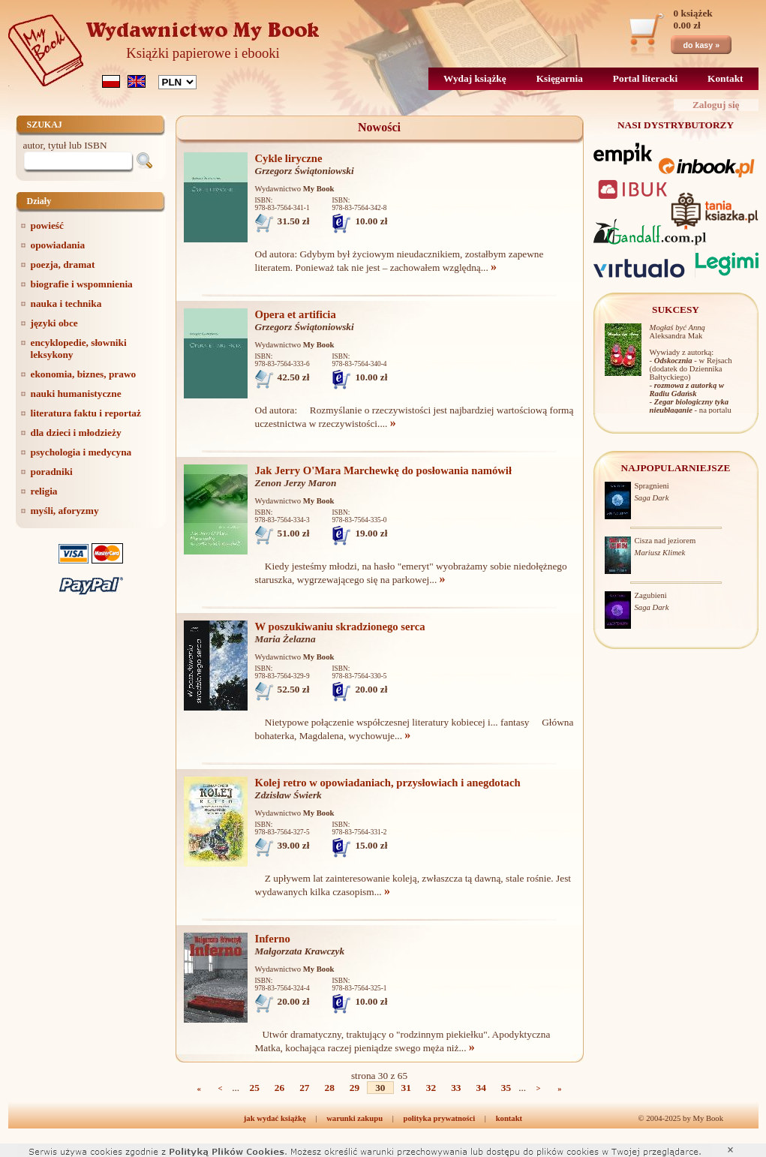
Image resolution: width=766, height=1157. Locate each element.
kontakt (509, 1118)
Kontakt (725, 78)
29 (354, 1087)
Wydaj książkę (474, 78)
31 (406, 1087)
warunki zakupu (354, 1118)
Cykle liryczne (289, 158)
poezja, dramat (63, 264)
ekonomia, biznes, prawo (84, 374)
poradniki (52, 471)
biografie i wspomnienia (82, 284)
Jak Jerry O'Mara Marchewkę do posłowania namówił (383, 470)
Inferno (272, 939)
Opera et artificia (295, 314)
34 (480, 1087)
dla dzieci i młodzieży (76, 432)
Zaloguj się (716, 104)
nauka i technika (66, 303)
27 (304, 1087)
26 (279, 1087)
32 (431, 1087)
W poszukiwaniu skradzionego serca (340, 627)
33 (456, 1087)
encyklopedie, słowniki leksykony (79, 348)
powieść (47, 225)
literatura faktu (86, 413)
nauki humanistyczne (76, 393)
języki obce (54, 323)
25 (255, 1087)
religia (44, 491)
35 (506, 1087)
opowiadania (58, 245)
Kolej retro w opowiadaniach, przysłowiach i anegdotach (388, 783)
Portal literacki (645, 78)
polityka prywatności (440, 1118)
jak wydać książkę (275, 1118)
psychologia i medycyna (81, 452)
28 (330, 1087)
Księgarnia (559, 78)
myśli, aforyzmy (65, 510)
